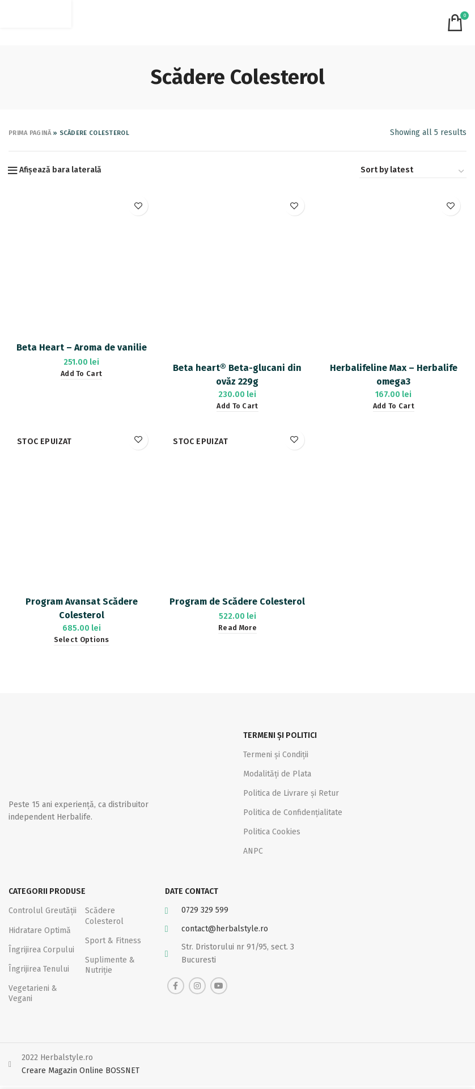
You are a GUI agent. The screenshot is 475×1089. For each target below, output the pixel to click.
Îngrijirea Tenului (39, 972)
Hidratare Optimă (40, 933)
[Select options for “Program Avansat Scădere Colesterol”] (81, 641)
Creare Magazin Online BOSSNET (80, 1074)
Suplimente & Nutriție (110, 968)
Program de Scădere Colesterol (237, 602)
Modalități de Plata (277, 773)
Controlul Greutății (43, 914)
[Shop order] (412, 172)
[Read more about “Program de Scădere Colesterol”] (237, 629)
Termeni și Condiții (275, 754)
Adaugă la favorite (138, 206)
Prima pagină (30, 133)
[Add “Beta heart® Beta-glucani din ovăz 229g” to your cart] (237, 407)
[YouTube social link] (218, 989)
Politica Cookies (271, 832)
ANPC (253, 851)
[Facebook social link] (175, 989)
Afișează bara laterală (60, 170)
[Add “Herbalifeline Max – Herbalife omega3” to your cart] (393, 407)
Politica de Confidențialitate (292, 812)
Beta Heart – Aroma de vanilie (81, 347)
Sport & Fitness (113, 943)
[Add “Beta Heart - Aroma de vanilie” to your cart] (80, 374)
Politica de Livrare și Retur (291, 793)
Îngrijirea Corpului (41, 952)
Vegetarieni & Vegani (33, 997)
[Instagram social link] (197, 989)
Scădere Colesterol (104, 919)
